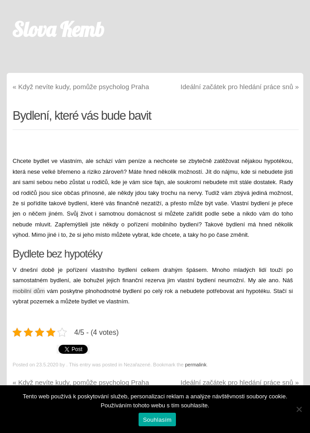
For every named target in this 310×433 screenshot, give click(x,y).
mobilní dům (29, 291)
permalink (196, 364)
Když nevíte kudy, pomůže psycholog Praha (81, 86)
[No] (298, 409)
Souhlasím (157, 419)
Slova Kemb (58, 29)
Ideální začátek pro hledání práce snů (239, 86)
